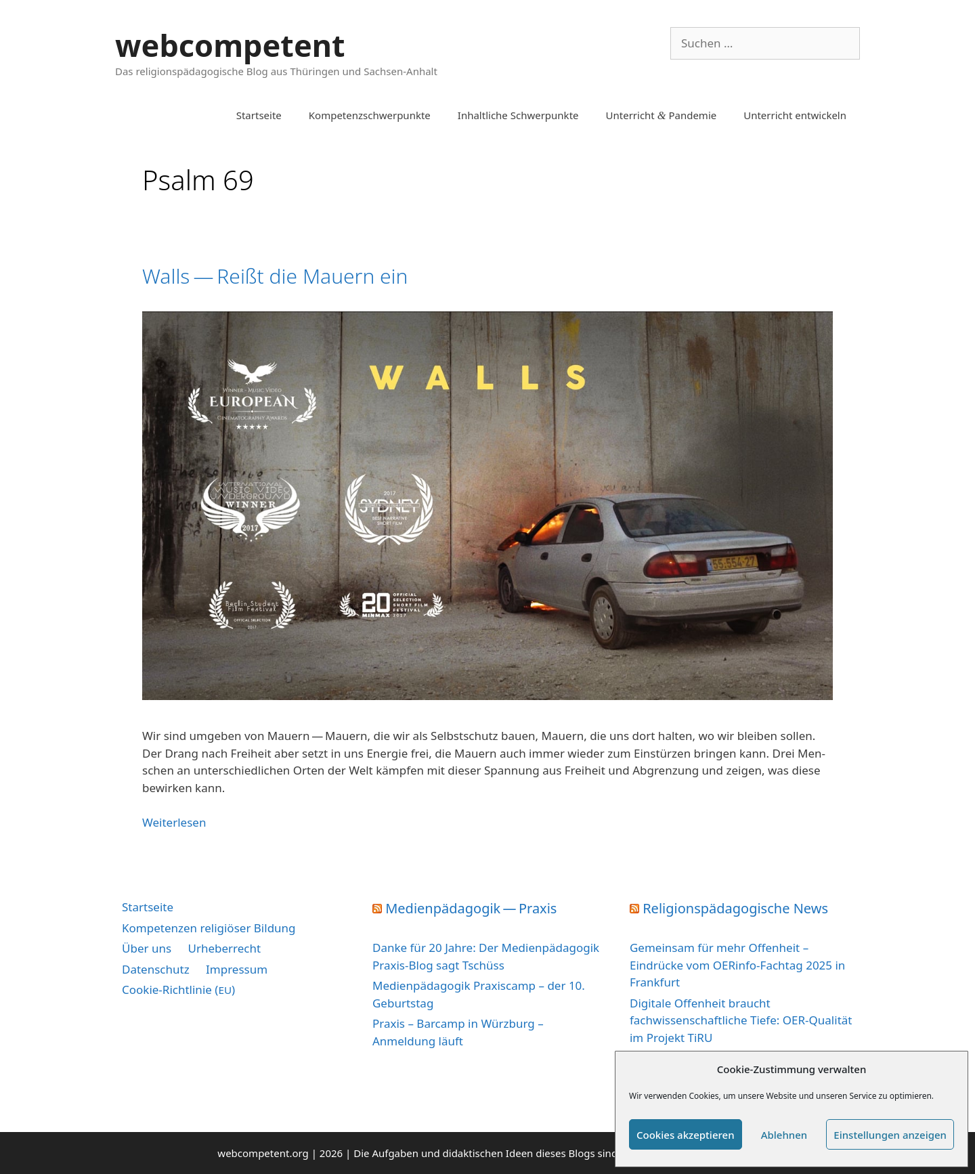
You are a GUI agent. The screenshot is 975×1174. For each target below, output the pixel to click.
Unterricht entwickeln (794, 115)
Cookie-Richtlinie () (178, 989)
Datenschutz (156, 969)
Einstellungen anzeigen (890, 1135)
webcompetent (230, 45)
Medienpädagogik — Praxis (471, 908)
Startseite (259, 115)
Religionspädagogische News (735, 908)
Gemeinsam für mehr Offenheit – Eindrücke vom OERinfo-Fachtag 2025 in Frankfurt (737, 965)
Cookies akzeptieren (685, 1135)
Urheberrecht (224, 948)
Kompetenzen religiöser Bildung (209, 928)
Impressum (236, 969)
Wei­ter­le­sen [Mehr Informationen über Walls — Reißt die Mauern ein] (174, 822)
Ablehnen (784, 1135)
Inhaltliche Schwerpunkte (518, 115)
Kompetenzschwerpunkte (370, 115)
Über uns (146, 948)
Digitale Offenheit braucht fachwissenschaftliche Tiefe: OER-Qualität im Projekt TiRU (741, 1020)
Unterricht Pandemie (661, 115)
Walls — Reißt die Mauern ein (275, 276)
